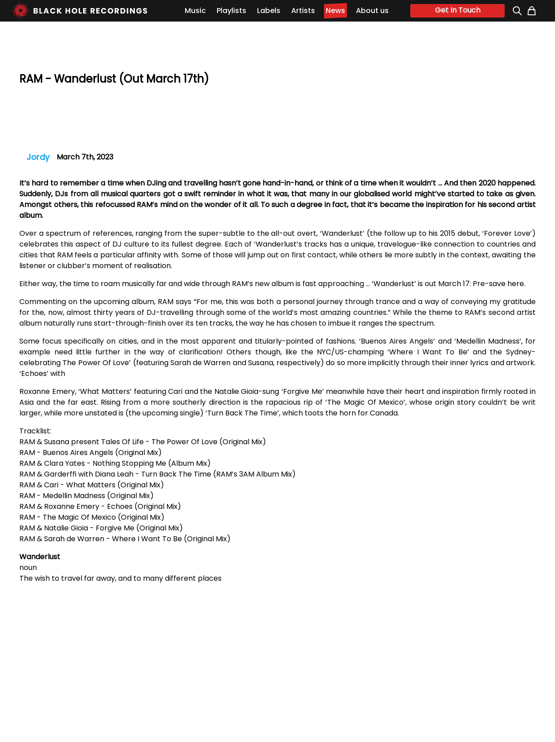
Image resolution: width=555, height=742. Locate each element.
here (515, 283)
